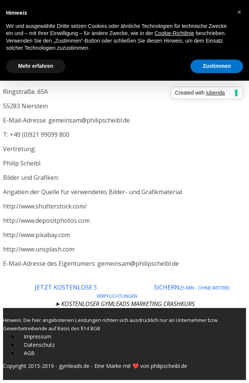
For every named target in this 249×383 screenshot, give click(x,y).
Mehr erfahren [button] (35, 66)
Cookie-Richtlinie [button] (174, 33)
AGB (29, 353)
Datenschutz (39, 344)
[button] (239, 12)
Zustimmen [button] (217, 66)
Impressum (37, 336)
